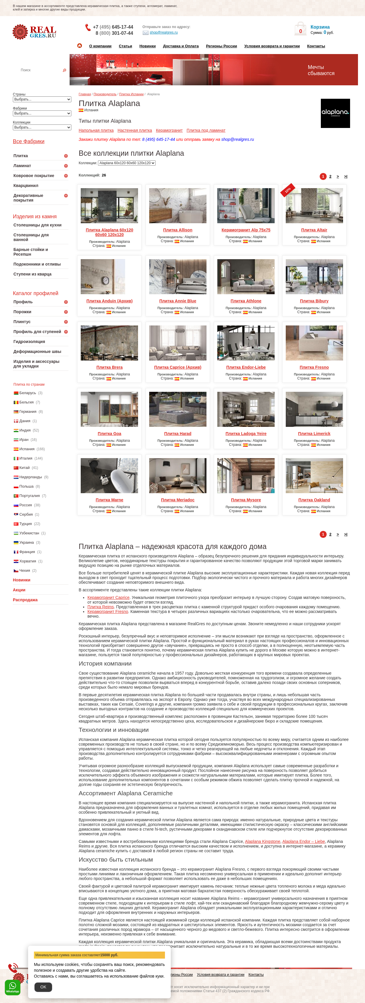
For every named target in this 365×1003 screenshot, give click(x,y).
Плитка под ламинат (206, 130)
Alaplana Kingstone (262, 841)
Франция (27, 552)
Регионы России (221, 46)
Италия (25, 458)
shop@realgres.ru (160, 32)
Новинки (148, 46)
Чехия (24, 570)
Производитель (105, 94)
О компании (100, 46)
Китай (24, 467)
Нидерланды (30, 477)
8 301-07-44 (114, 33)
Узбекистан (29, 533)
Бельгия (26, 402)
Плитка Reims (100, 606)
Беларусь (27, 393)
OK (43, 987)
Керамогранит (169, 130)
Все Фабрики (28, 141)
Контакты (316, 46)
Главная (85, 94)
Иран (23, 439)
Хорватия (27, 561)
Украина (26, 542)
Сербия (26, 514)
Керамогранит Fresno (107, 611)
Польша (26, 486)
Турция (25, 524)
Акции (19, 590)
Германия (27, 411)
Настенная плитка (47, 78)
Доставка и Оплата (181, 46)
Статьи (125, 46)
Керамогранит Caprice (108, 597)
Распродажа (25, 599)
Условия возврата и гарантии (272, 46)
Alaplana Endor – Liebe (303, 841)
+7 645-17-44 (113, 27)
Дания (24, 421)
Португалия (29, 495)
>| (345, 176)
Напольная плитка (96, 130)
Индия (24, 430)
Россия (25, 505)
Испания (27, 449)
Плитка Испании (131, 94)
